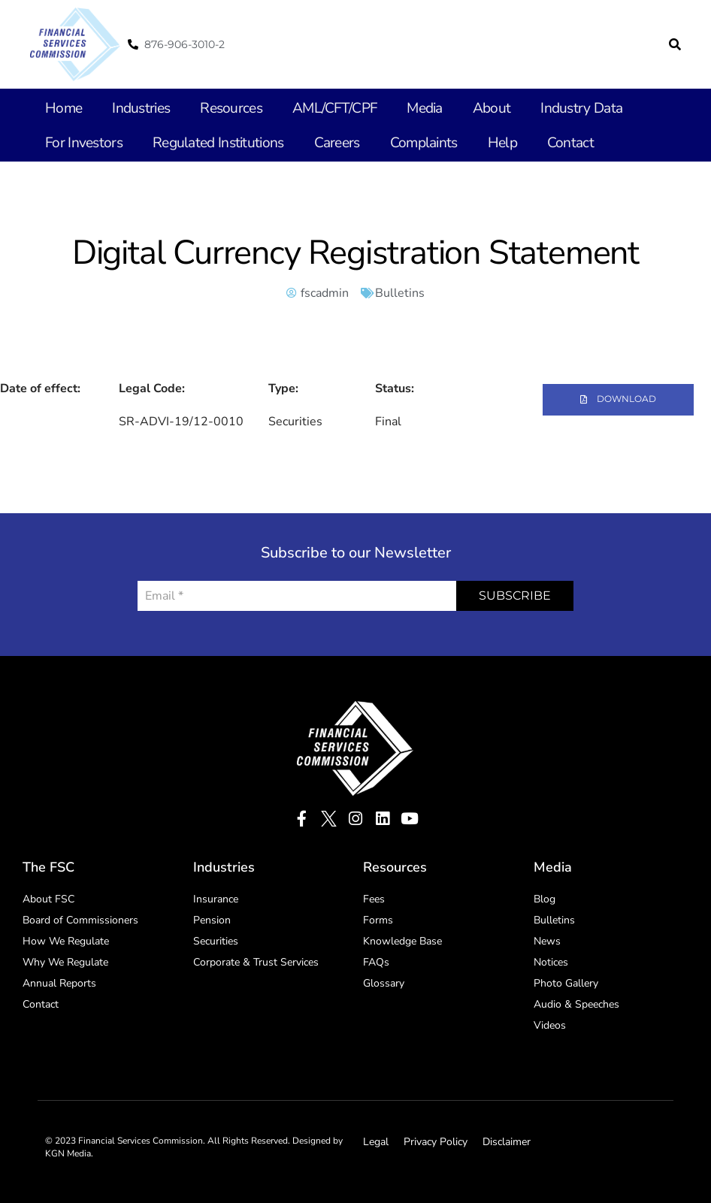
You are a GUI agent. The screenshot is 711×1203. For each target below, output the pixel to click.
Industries (137, 108)
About (476, 108)
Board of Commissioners (80, 918)
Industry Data (561, 108)
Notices (551, 960)
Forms (378, 918)
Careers (322, 143)
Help (481, 143)
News (547, 939)
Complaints (405, 143)
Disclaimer (507, 1139)
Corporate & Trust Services (256, 960)
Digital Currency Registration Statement (355, 253)
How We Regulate (66, 939)
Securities (215, 939)
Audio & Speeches (576, 1002)
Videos (550, 1023)
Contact (546, 143)
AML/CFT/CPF (323, 108)
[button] (675, 44)
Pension (212, 918)
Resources (224, 108)
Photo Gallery (566, 981)
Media (410, 108)
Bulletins (400, 293)
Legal (376, 1139)
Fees (374, 897)
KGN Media (68, 1151)
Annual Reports (59, 981)
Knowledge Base (402, 939)
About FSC (48, 897)
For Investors (81, 143)
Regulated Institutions (209, 143)
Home (62, 108)
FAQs (376, 960)
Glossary (383, 981)
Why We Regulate (65, 960)
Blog (544, 897)
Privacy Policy (435, 1139)
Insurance (215, 897)
